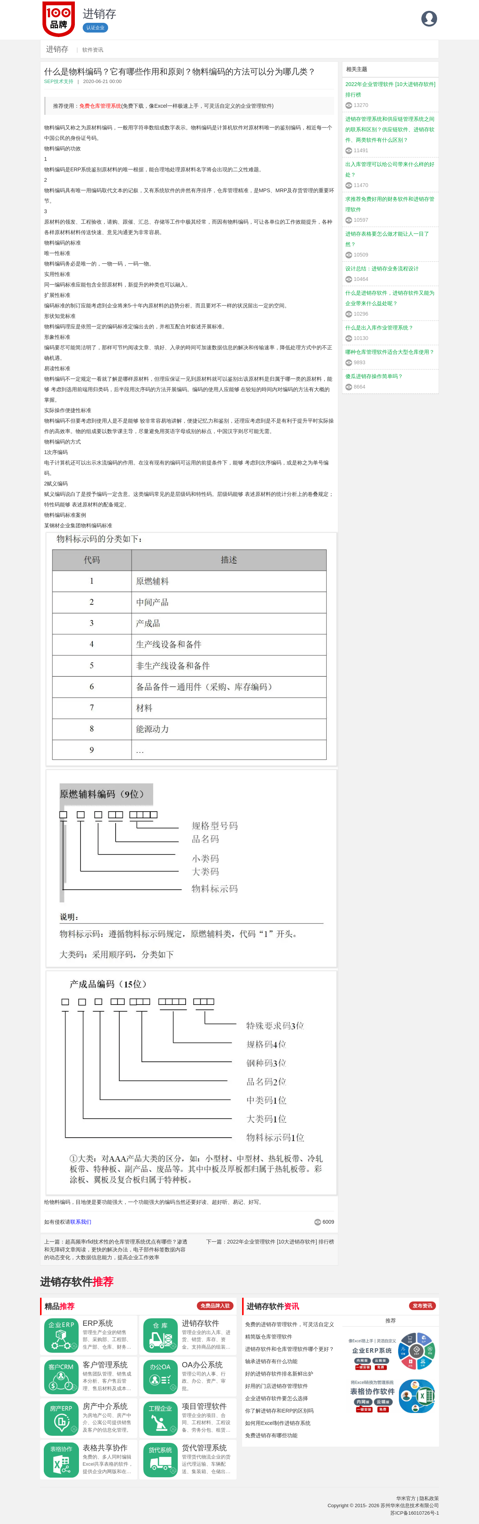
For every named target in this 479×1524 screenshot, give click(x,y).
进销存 (57, 49)
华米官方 (406, 1498)
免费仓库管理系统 (100, 106)
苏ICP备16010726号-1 (414, 1513)
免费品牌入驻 (215, 1306)
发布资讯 (422, 1306)
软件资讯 (92, 50)
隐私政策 (429, 1498)
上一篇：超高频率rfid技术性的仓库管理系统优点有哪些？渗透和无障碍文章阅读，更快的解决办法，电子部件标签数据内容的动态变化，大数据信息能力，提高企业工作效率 (115, 1249)
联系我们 (80, 1222)
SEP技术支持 (58, 81)
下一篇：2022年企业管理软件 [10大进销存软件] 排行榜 (270, 1242)
